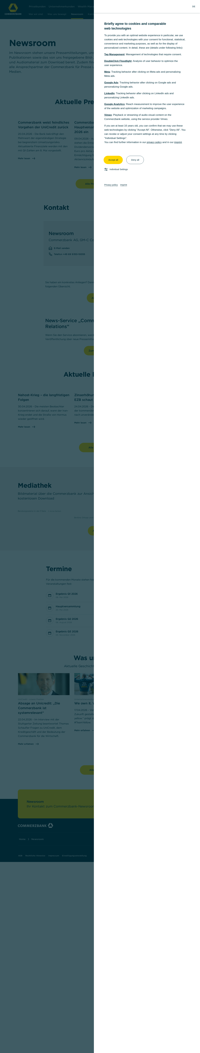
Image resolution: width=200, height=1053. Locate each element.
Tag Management (114, 54)
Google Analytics (114, 104)
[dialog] (100, 526)
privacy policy (154, 142)
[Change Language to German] (193, 6)
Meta (107, 71)
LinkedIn (109, 93)
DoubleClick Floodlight (117, 61)
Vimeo (108, 115)
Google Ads (111, 82)
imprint (178, 142)
